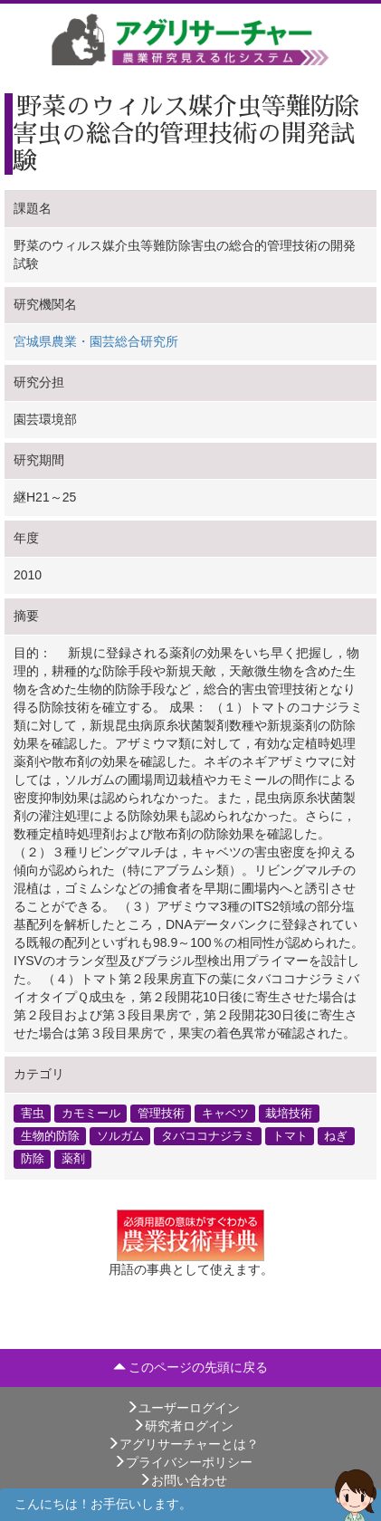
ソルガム (120, 1136)
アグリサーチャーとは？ (183, 1444)
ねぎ (336, 1136)
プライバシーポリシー (182, 1462)
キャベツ (225, 1113)
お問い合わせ (182, 1480)
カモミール (91, 1113)
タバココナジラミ (208, 1136)
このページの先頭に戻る (191, 1367)
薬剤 (73, 1159)
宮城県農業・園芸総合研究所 (96, 341)
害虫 (32, 1113)
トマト (290, 1136)
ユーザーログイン (183, 1408)
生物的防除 (50, 1136)
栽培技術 (288, 1113)
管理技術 (161, 1113)
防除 (32, 1159)
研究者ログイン (182, 1426)
